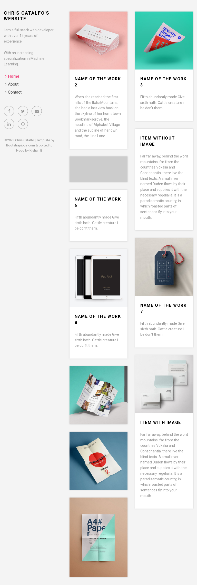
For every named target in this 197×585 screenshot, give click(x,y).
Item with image (160, 422)
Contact (15, 92)
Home (13, 76)
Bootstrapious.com (20, 145)
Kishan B (35, 150)
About (13, 84)
